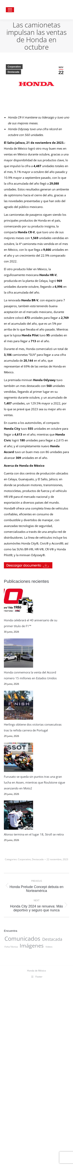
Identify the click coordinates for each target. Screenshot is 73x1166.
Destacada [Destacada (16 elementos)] (52, 1101)
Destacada (13, 72)
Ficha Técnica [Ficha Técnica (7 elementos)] (11, 1108)
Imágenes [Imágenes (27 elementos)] (32, 1107)
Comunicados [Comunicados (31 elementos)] (22, 1100)
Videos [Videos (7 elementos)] (49, 1108)
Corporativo (14, 66)
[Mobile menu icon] (10, 9)
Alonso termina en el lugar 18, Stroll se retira (34, 996)
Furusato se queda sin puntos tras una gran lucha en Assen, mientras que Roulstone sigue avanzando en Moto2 (34, 912)
